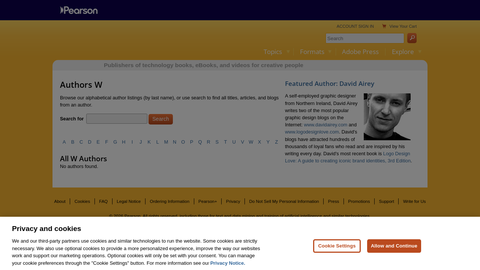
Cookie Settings (337, 249)
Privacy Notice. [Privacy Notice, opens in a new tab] (227, 267)
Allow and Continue (394, 249)
